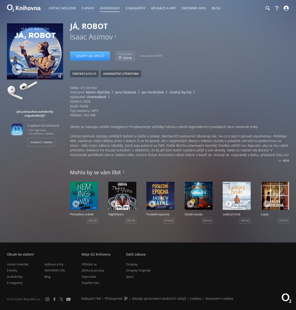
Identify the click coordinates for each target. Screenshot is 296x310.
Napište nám (90, 283)
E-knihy (12, 270)
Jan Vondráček (153, 92)
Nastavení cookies (219, 298)
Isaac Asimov (91, 37)
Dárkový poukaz (93, 270)
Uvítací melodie (17, 264)
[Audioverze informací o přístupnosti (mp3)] (126, 298)
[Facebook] (54, 299)
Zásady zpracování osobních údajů (159, 298)
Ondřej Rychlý (180, 92)
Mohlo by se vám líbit (95, 172)
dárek (125, 56)
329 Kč (92, 221)
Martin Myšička (98, 92)
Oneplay (132, 264)
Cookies (196, 298)
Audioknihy (15, 276)
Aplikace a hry (53, 264)
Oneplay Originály (138, 270)
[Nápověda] (277, 8)
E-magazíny (15, 283)
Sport (130, 276)
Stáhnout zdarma (41, 142)
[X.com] (61, 299)
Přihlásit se (89, 264)
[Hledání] (267, 8)
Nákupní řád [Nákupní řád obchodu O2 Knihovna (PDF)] (91, 298)
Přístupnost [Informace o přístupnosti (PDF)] (114, 298)
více (286, 160)
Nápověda (89, 276)
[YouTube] (68, 299)
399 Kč (131, 221)
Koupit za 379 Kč (90, 56)
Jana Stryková (125, 92)
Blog (47, 276)
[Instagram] (47, 299)
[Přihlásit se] (286, 8)
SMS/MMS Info (54, 270)
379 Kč (169, 221)
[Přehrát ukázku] (17, 69)
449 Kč (207, 221)
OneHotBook (96, 97)
